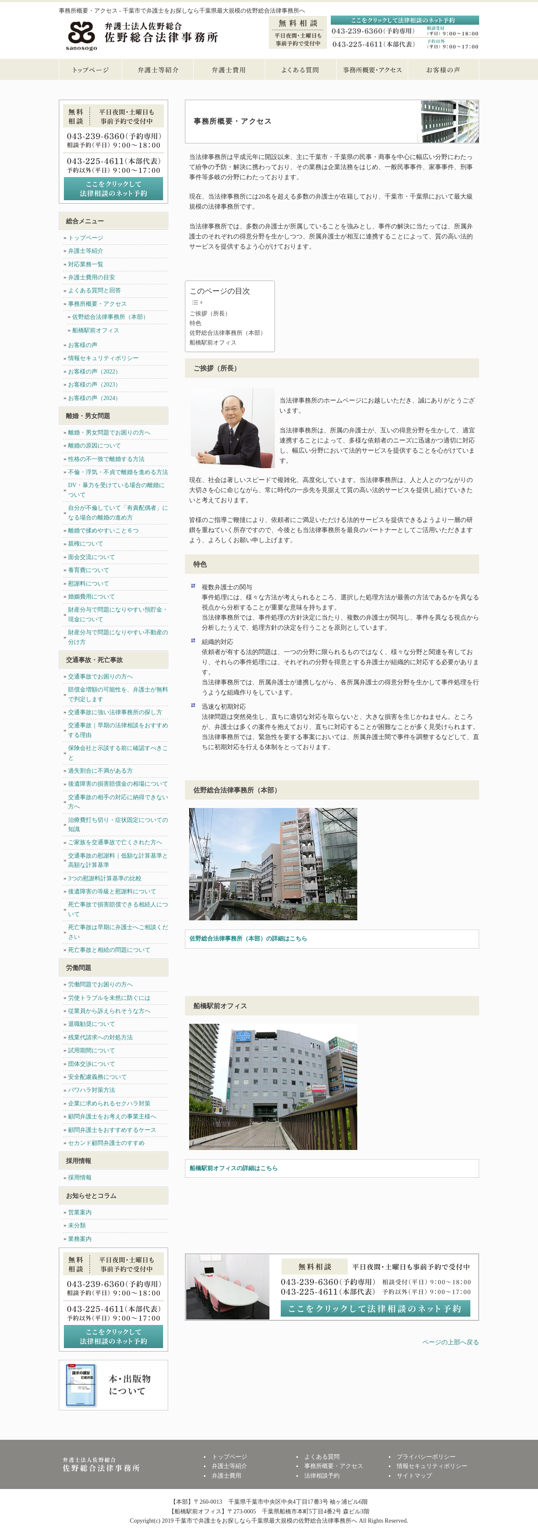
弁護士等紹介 (157, 69)
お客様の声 (443, 69)
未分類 (77, 1225)
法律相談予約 (322, 1476)
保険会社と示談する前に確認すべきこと (118, 752)
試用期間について (91, 1050)
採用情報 (80, 1177)
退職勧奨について (91, 1024)
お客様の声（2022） (94, 371)
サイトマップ (414, 1476)
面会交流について (91, 557)
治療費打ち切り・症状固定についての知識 (118, 824)
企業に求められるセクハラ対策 (109, 1103)
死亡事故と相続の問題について (109, 950)
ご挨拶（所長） (210, 313)
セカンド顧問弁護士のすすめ (106, 1143)
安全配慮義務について (97, 1077)
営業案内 (80, 1212)
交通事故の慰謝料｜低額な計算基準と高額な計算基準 (118, 860)
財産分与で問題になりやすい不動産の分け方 (118, 637)
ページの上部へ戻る (450, 1342)
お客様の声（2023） (94, 385)
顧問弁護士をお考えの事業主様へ (112, 1116)
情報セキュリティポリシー (103, 358)
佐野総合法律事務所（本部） (228, 333)
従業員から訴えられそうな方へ (109, 1011)
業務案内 (80, 1239)
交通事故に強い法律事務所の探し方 (115, 712)
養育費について (88, 570)
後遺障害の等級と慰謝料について (112, 891)
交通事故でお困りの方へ (100, 676)
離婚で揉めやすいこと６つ (103, 530)
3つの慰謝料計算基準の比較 (105, 878)
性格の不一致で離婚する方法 (106, 459)
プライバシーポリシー (426, 1457)
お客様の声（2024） (94, 398)
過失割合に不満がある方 (100, 771)
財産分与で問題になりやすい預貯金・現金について (118, 614)
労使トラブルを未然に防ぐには (109, 998)
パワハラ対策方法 (91, 1090)
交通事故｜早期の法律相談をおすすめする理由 (118, 730)
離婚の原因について (94, 445)
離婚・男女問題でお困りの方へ (109, 432)
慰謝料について (88, 583)
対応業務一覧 (85, 264)
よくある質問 (300, 69)
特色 (195, 323)
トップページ (90, 69)
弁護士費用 (229, 69)
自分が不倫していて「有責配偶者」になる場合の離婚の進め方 (118, 512)
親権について (85, 543)
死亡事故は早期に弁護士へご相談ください (118, 932)
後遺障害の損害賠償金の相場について (118, 784)
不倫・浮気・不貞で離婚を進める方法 (118, 472)
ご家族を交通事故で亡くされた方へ (115, 842)
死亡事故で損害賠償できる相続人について (118, 909)
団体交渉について (91, 1064)
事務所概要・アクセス (372, 69)
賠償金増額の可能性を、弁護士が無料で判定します (118, 694)
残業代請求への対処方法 (100, 1037)
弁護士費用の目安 (91, 277)
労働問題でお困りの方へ (100, 984)
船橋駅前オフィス (213, 342)
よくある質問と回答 (94, 290)
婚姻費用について (91, 596)
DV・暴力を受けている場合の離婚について (116, 490)
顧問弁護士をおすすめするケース (112, 1130)
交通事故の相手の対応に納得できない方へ (118, 802)
